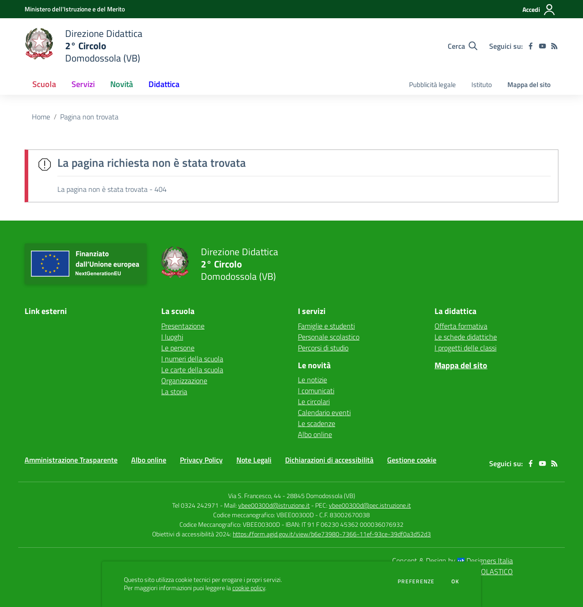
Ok (455, 581)
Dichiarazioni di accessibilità (329, 459)
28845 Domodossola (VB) (320, 495)
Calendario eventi (324, 412)
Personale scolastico (328, 336)
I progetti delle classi (465, 347)
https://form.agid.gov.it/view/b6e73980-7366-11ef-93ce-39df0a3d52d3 (332, 534)
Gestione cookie (411, 459)
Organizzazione (184, 380)
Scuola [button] (44, 84)
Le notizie (312, 379)
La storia (174, 391)
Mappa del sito (529, 84)
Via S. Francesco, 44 (254, 495)
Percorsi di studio (323, 347)
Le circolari (314, 401)
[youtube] (542, 46)
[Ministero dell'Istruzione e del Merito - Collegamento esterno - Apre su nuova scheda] (75, 9)
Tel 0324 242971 (195, 505)
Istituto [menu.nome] (481, 84)
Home (41, 116)
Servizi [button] (83, 84)
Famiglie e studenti (326, 325)
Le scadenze (316, 423)
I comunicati (316, 390)
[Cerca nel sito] (462, 46)
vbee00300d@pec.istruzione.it (370, 505)
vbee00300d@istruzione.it (274, 505)
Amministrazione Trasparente (71, 459)
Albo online (315, 434)
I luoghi (172, 336)
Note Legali (253, 459)
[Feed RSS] (554, 46)
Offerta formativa (461, 325)
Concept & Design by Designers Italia (452, 560)
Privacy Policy (201, 459)
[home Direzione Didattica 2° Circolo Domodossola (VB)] (84, 45)
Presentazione (183, 325)
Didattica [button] (163, 84)
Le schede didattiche (466, 336)
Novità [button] (121, 84)
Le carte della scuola (192, 369)
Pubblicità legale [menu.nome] (432, 84)
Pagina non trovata (89, 116)
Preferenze (416, 581)
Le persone (177, 347)
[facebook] (531, 46)
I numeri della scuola (192, 358)
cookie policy (248, 588)
